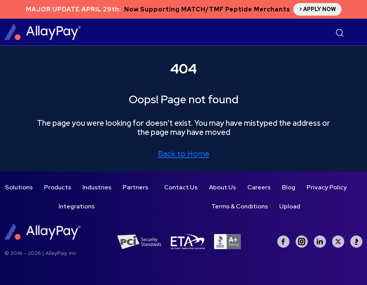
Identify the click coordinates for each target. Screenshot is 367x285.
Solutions (19, 187)
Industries (96, 187)
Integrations (77, 206)
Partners (135, 187)
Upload (289, 206)
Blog (288, 187)
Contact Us (181, 187)
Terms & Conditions (239, 206)
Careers (259, 187)
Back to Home (183, 154)
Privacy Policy (327, 187)
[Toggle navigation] (354, 33)
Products (57, 187)
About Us (222, 187)
